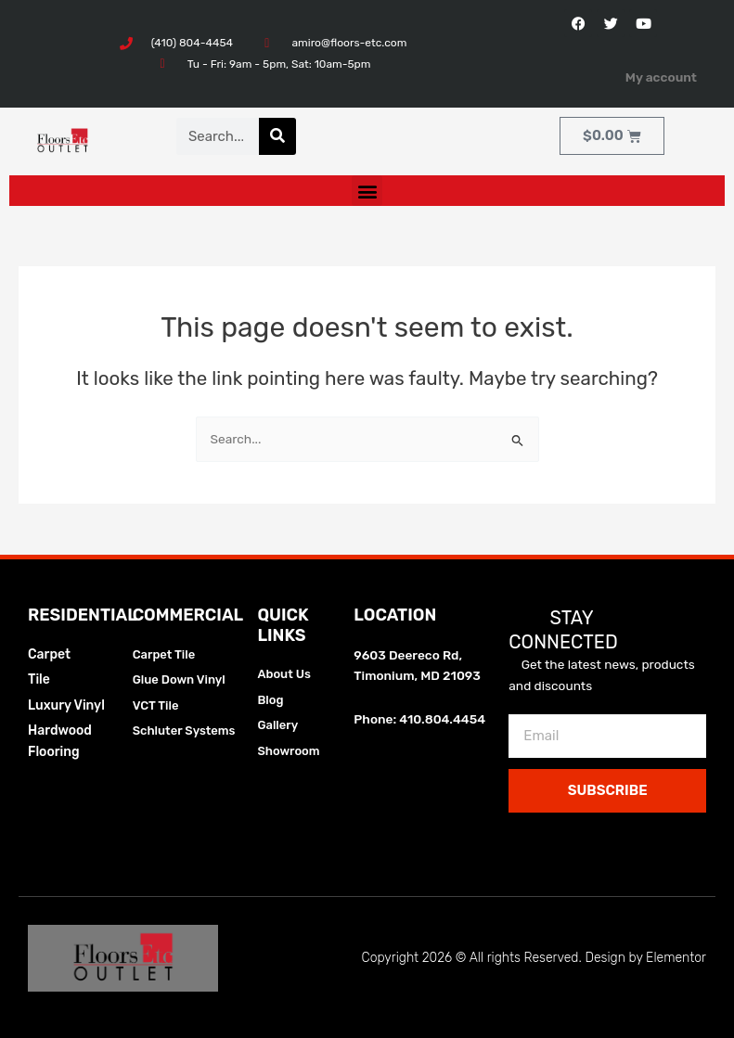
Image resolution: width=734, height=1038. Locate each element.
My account (661, 77)
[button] (367, 190)
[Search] (277, 136)
